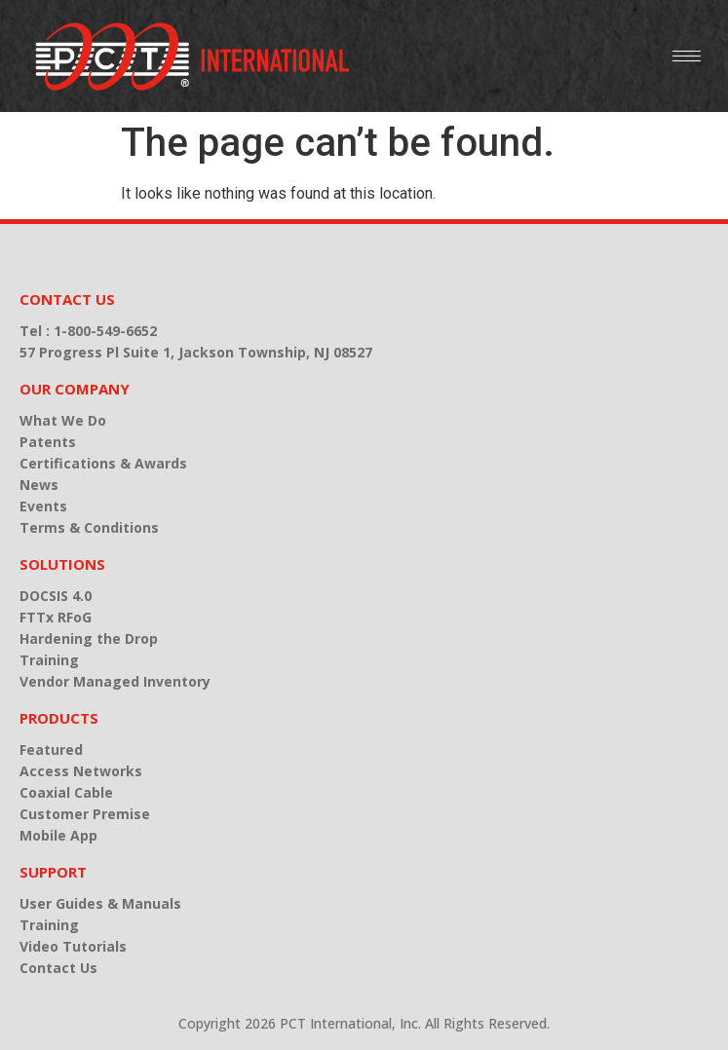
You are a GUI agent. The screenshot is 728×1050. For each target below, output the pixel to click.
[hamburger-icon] (687, 56)
